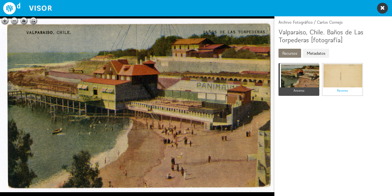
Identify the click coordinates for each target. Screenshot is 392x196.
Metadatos (316, 53)
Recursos (289, 53)
